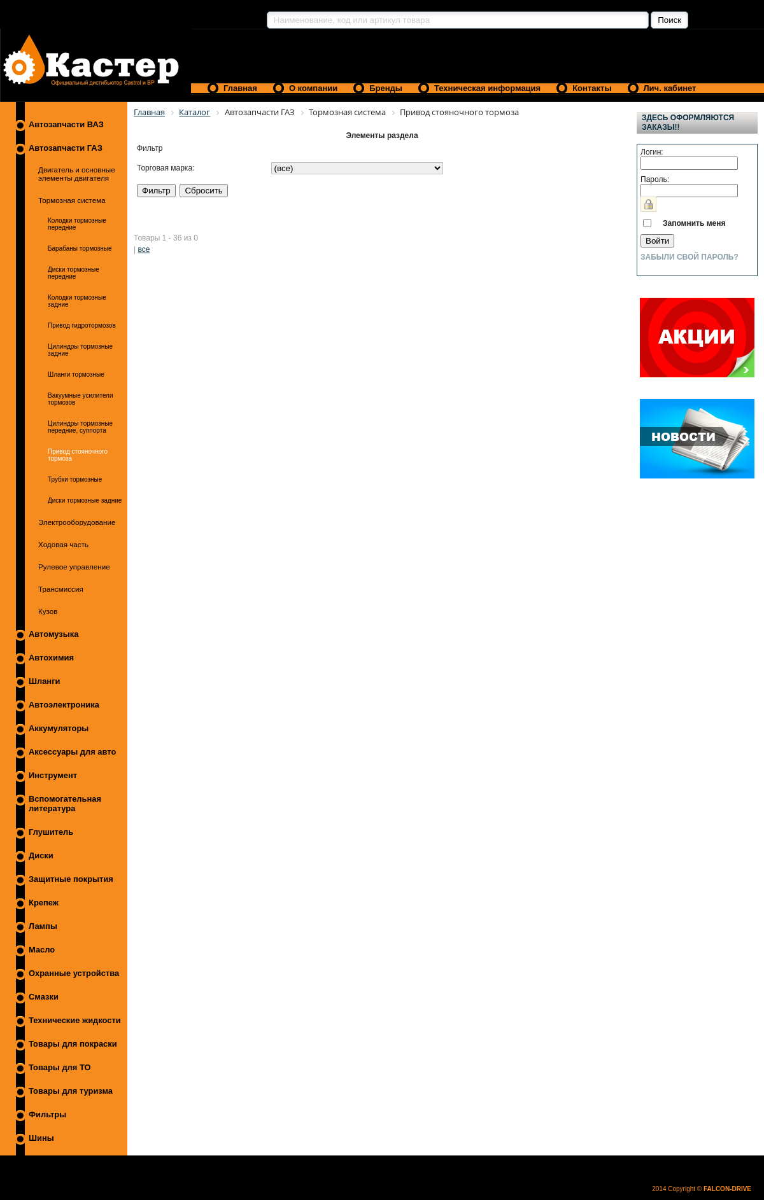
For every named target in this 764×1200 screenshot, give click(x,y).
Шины (41, 1138)
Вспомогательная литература (65, 803)
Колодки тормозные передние (77, 224)
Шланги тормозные (76, 374)
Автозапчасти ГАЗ (66, 148)
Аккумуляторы (58, 728)
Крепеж (44, 902)
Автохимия (51, 657)
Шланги (44, 681)
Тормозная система (72, 200)
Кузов (48, 611)
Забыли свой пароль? (689, 257)
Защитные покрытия (71, 879)
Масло (42, 949)
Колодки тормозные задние (77, 301)
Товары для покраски (73, 1044)
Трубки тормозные (75, 479)
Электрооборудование (77, 522)
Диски (41, 855)
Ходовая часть (63, 544)
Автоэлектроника (64, 704)
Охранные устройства (74, 973)
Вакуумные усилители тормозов (80, 399)
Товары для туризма (71, 1091)
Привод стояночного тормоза (78, 455)
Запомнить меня (694, 223)
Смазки (44, 996)
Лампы (43, 926)
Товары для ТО (60, 1067)
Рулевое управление (74, 566)
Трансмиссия (60, 589)
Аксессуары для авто (72, 752)
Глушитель (51, 832)
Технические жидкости (75, 1020)
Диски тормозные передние (73, 273)
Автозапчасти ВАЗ (66, 124)
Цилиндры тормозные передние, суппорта (80, 427)
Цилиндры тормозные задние (80, 350)
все (144, 249)
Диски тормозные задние (85, 500)
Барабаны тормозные (80, 248)
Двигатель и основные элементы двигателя (76, 173)
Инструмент (53, 775)
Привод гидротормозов (82, 325)
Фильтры (47, 1114)
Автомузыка (53, 634)
